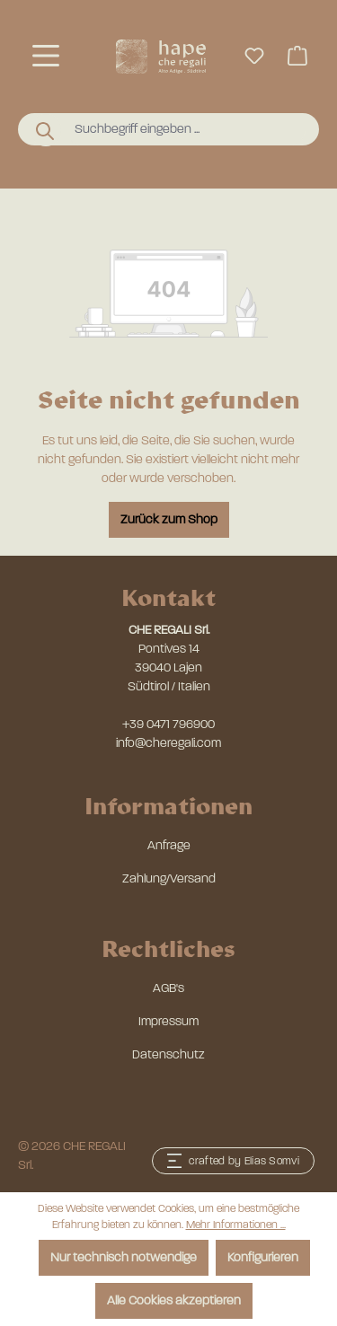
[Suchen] (46, 130)
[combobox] (186, 129)
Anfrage (169, 845)
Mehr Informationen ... (236, 1224)
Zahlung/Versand (169, 878)
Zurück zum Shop (168, 519)
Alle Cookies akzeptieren (174, 1300)
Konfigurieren (262, 1257)
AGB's (168, 988)
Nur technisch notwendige (123, 1257)
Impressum (168, 1021)
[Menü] (46, 56)
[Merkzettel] (254, 56)
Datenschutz (168, 1054)
